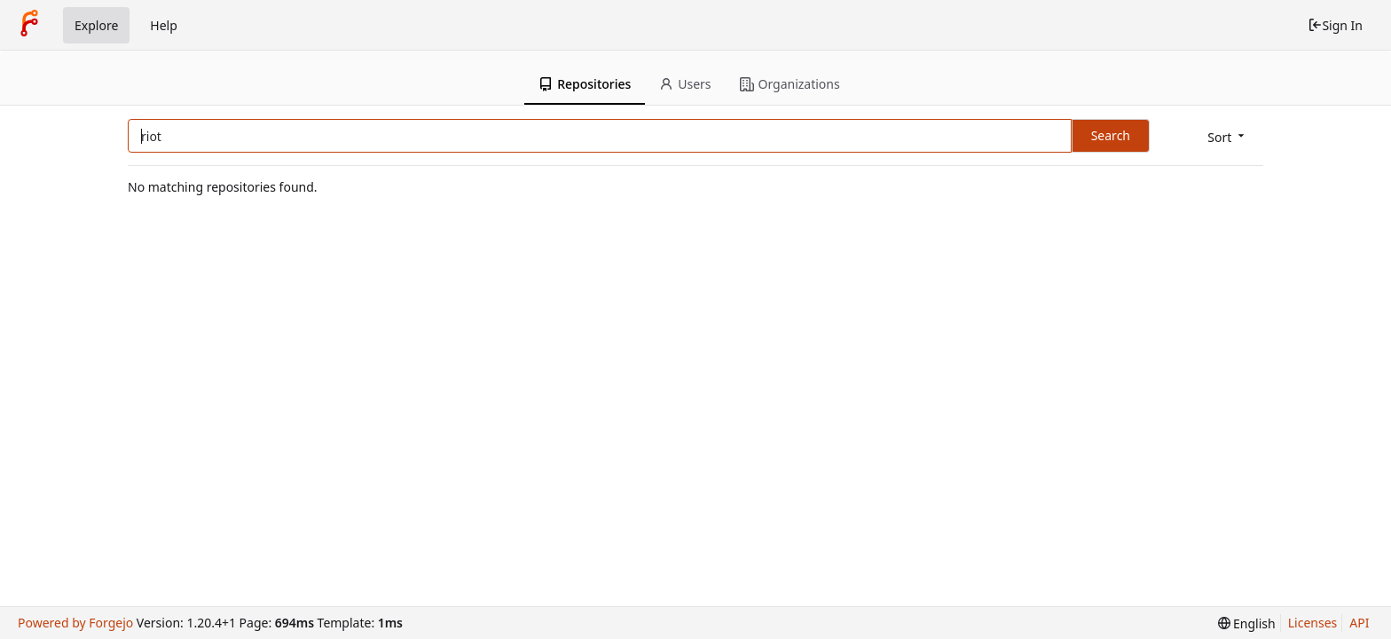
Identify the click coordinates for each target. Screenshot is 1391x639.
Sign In (1335, 25)
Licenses (1313, 622)
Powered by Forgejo (75, 622)
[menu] (1227, 137)
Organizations (790, 83)
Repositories (584, 83)
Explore (96, 25)
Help (163, 25)
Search (1110, 135)
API (1359, 622)
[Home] (29, 25)
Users (685, 83)
